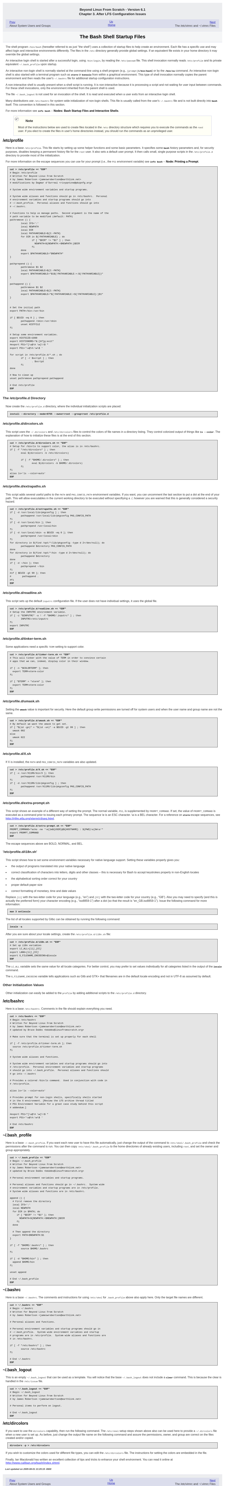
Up (111, 21)
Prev (12, 22)
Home (111, 25)
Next (213, 22)
